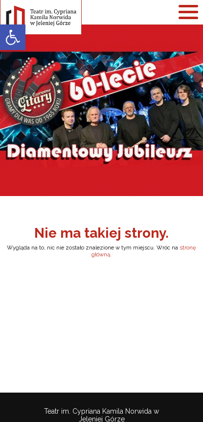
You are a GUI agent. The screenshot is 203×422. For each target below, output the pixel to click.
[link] (12, 37)
